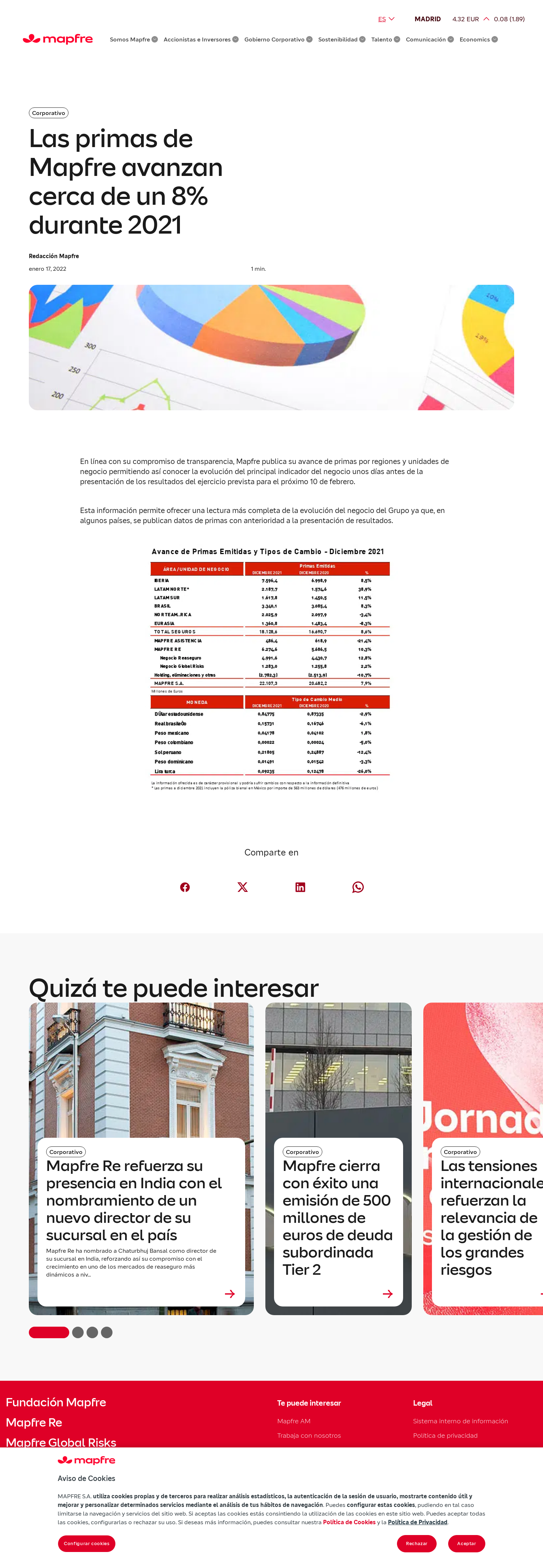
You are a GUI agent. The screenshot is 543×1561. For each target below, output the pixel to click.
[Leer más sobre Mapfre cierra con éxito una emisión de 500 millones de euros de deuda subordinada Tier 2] (338, 1294)
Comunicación (430, 39)
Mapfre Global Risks (61, 1443)
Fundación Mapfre (56, 1402)
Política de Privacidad (417, 1522)
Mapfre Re (34, 1422)
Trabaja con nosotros (309, 1435)
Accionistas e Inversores (201, 39)
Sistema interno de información (460, 1421)
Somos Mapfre (134, 39)
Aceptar (466, 1543)
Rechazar (417, 1543)
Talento (385, 39)
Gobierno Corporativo (278, 39)
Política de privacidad (445, 1435)
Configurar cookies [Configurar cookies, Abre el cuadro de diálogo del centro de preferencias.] (87, 1543)
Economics (479, 39)
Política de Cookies (349, 1522)
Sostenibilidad (342, 39)
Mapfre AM (293, 1421)
